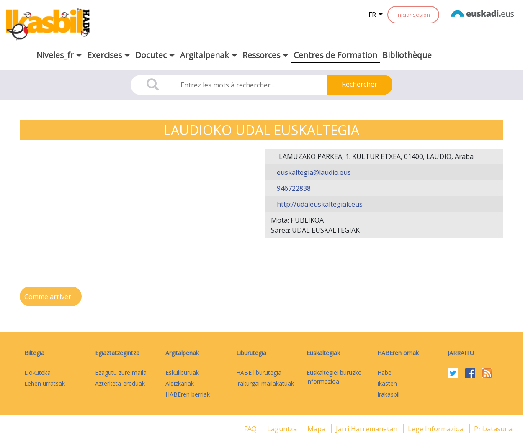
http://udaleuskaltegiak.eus (319, 204)
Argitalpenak (182, 353)
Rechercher (359, 84)
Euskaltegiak (323, 353)
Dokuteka (37, 373)
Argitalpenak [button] (208, 55)
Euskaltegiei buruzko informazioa (334, 377)
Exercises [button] (108, 55)
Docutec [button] (155, 55)
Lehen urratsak (44, 383)
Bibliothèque (407, 55)
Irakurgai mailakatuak (265, 383)
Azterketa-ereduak (120, 383)
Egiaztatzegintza (117, 353)
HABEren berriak (187, 394)
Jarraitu (461, 353)
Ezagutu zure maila (121, 373)
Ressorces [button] (265, 55)
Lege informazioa (436, 428)
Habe (384, 373)
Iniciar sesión (413, 14)
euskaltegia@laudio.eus (313, 172)
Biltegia (34, 353)
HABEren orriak (398, 353)
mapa (317, 428)
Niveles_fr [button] (59, 55)
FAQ (251, 428)
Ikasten (387, 383)
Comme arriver (48, 296)
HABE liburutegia (258, 373)
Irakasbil (388, 394)
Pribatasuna (493, 428)
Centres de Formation (335, 55)
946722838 (293, 188)
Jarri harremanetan (367, 428)
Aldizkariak (179, 383)
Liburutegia (251, 353)
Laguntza (283, 428)
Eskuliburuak (182, 373)
